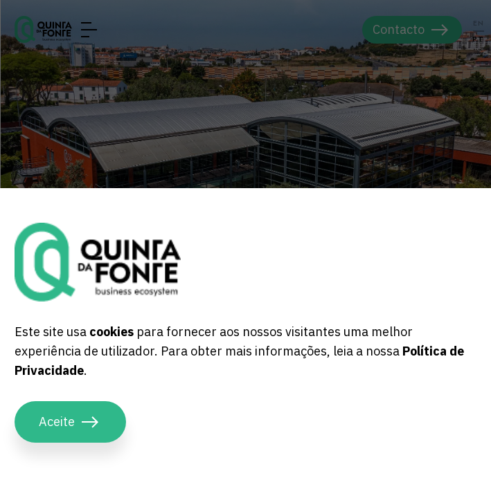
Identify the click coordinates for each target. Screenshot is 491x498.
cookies (111, 332)
